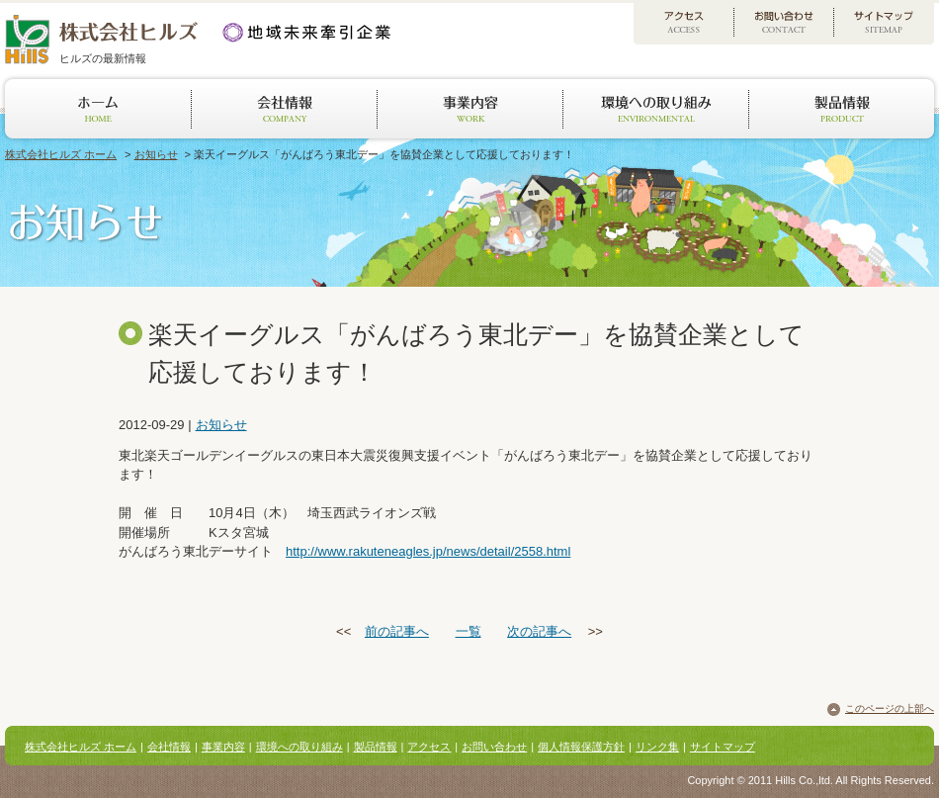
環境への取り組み (299, 747)
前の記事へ (397, 631)
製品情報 (375, 747)
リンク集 (657, 747)
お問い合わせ (494, 747)
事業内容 (223, 747)
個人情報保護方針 (581, 747)
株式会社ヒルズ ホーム (61, 154)
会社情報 (169, 747)
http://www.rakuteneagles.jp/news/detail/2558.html (428, 551)
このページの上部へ (889, 708)
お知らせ (156, 154)
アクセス (429, 747)
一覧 (468, 631)
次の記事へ (539, 631)
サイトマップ (722, 747)
